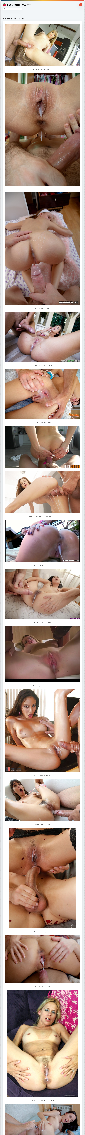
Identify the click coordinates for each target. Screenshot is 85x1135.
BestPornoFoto (19, 4)
